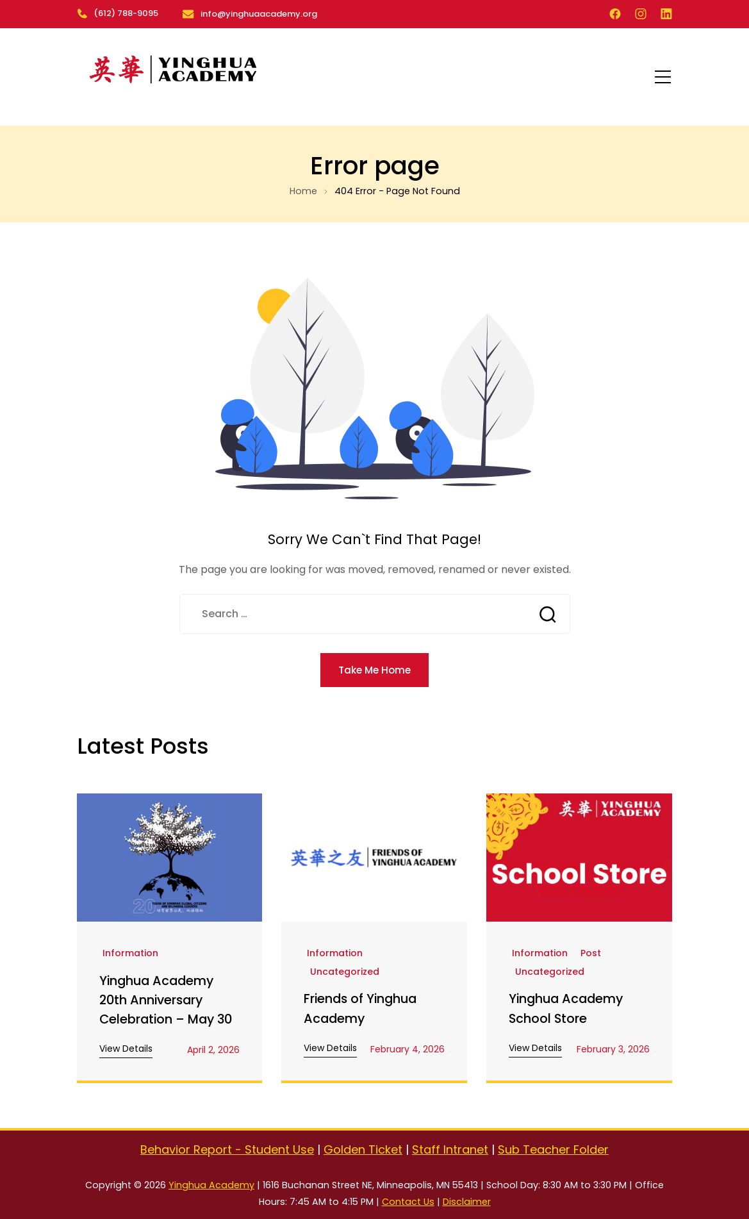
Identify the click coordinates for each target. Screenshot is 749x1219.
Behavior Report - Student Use (227, 1149)
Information (130, 953)
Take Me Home (374, 669)
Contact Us (408, 1201)
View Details (125, 1048)
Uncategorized (344, 972)
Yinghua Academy (211, 1185)
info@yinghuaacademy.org (257, 13)
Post (590, 953)
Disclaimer (467, 1201)
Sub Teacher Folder (553, 1149)
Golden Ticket (363, 1149)
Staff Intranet (450, 1149)
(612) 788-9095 (117, 13)
